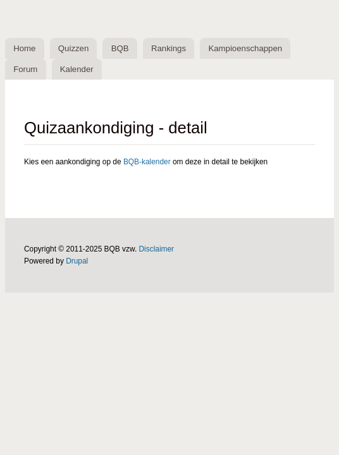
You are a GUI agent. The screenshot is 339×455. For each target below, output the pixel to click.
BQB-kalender (147, 161)
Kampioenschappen (245, 48)
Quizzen (73, 48)
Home (24, 48)
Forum (25, 69)
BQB (120, 48)
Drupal (77, 261)
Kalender (77, 69)
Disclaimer (157, 249)
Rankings (168, 48)
